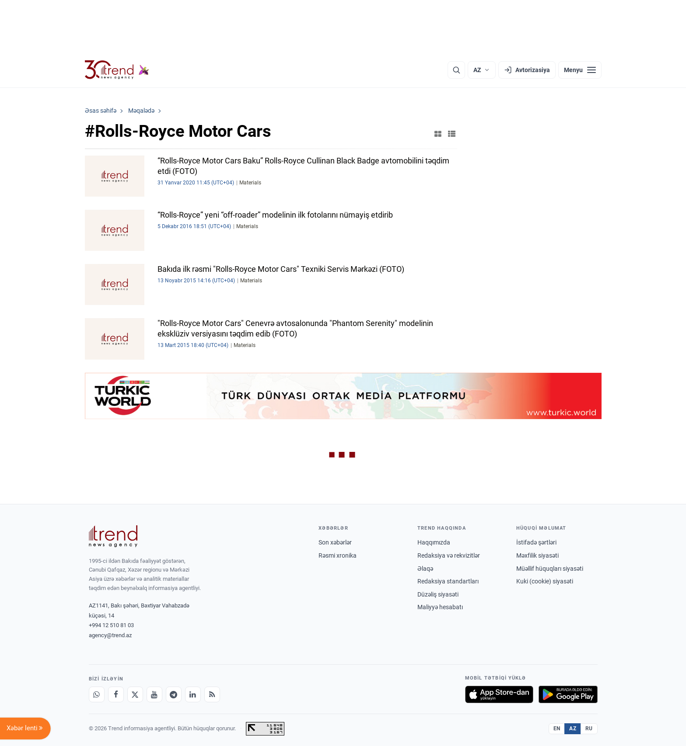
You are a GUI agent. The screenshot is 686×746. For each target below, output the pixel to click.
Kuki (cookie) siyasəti (544, 581)
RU (589, 728)
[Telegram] (174, 694)
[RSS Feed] (212, 694)
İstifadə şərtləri (536, 542)
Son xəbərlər (335, 542)
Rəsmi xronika (337, 555)
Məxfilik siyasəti (537, 555)
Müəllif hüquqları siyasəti (549, 568)
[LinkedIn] (193, 694)
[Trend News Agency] (113, 536)
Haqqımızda (433, 542)
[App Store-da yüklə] (499, 694)
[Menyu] (580, 70)
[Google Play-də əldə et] (568, 694)
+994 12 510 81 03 (111, 625)
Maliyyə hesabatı (440, 607)
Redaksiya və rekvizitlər (448, 555)
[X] (135, 694)
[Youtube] (154, 694)
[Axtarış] (456, 70)
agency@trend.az (110, 635)
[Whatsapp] (97, 694)
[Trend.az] (117, 70)
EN (556, 728)
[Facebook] (116, 694)
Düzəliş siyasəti (437, 594)
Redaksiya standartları (448, 581)
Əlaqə (425, 568)
